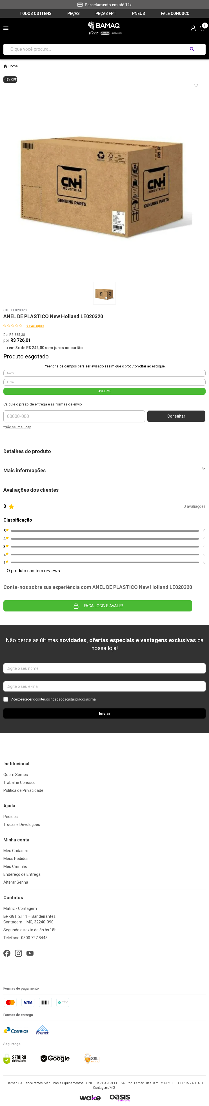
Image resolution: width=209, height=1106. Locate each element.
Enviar (104, 713)
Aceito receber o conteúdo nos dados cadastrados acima (49, 699)
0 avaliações (35, 325)
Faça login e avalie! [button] (98, 605)
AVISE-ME (104, 391)
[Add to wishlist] (196, 85)
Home (13, 66)
